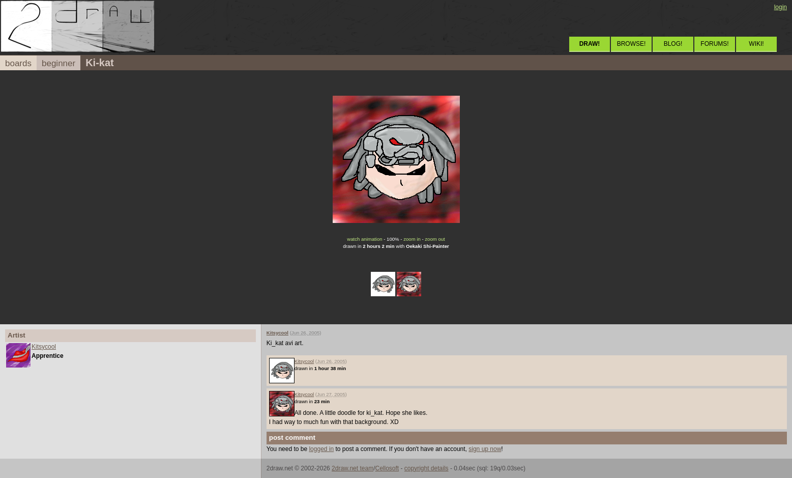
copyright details (426, 468)
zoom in (412, 239)
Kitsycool (44, 346)
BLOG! (673, 43)
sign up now (484, 449)
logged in (321, 449)
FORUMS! (714, 43)
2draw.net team (352, 468)
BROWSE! (631, 43)
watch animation (364, 239)
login (780, 7)
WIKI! (756, 43)
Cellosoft (387, 468)
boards (18, 63)
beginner (58, 63)
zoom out (435, 239)
